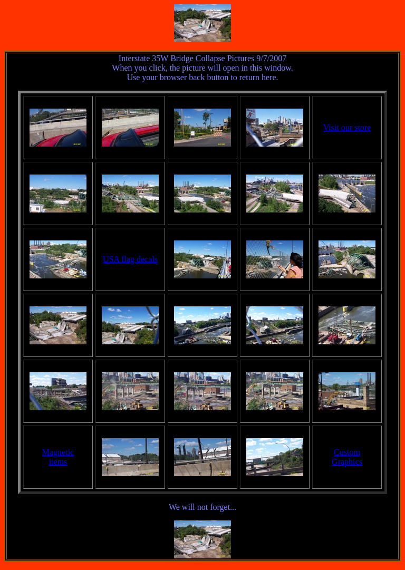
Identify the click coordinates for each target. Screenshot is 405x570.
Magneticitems (58, 457)
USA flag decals (130, 259)
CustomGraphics (347, 457)
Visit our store (347, 127)
